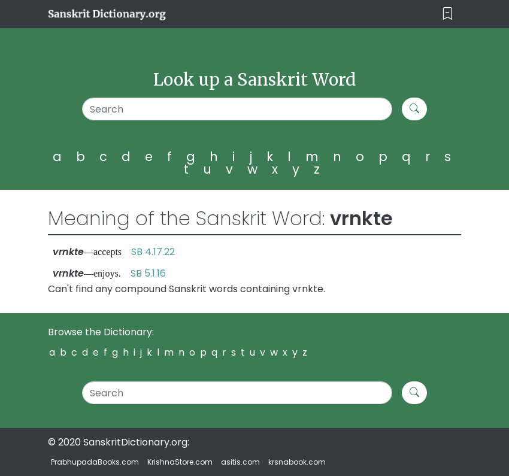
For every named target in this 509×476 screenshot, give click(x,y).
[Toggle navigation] (447, 14)
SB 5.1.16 (148, 273)
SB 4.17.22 (153, 252)
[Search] (237, 109)
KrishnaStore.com (180, 462)
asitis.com (240, 462)
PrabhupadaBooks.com (95, 462)
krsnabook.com (297, 462)
